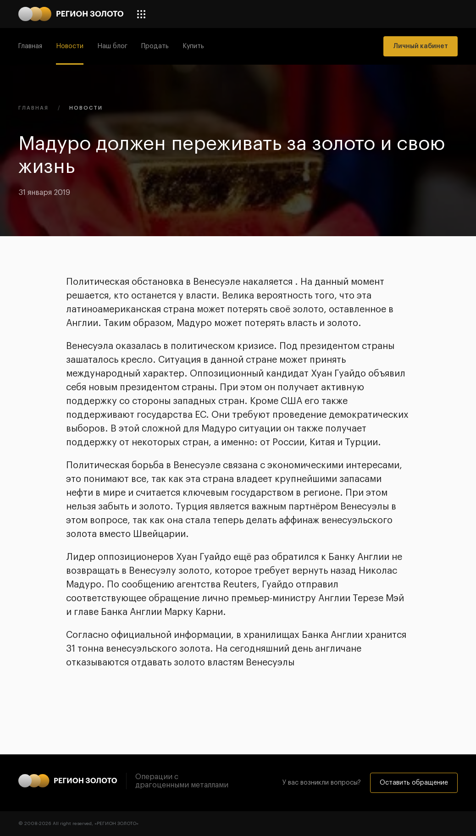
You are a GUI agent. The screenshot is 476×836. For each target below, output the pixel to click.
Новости (69, 46)
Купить (193, 46)
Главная (30, 46)
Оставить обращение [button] (414, 783)
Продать (155, 46)
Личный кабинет (420, 46)
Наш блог (112, 46)
